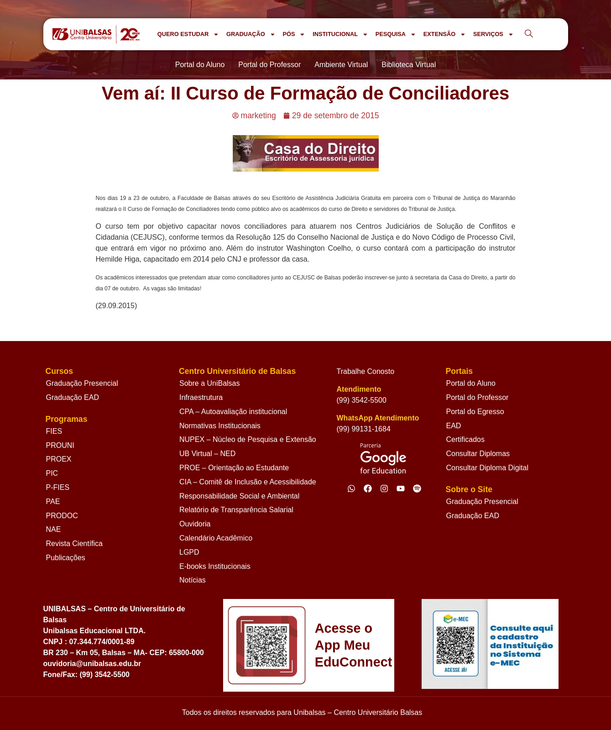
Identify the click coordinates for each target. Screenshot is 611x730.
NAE (53, 529)
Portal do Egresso (475, 411)
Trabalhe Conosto (366, 371)
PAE (53, 501)
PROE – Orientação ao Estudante (234, 468)
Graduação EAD (72, 397)
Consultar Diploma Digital (487, 468)
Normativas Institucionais (220, 426)
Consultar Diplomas (478, 453)
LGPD (189, 552)
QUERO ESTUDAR (188, 34)
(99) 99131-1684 (364, 429)
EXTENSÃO (444, 34)
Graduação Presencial (82, 383)
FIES (54, 431)
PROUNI (60, 445)
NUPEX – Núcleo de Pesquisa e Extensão (247, 439)
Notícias (192, 580)
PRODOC (62, 516)
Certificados (465, 439)
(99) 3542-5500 (361, 400)
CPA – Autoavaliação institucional (233, 411)
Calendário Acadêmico (215, 538)
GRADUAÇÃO (250, 34)
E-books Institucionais (215, 566)
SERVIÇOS (493, 34)
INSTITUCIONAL (340, 34)
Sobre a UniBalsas (209, 383)
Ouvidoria (194, 524)
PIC (52, 473)
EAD (453, 426)
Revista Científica (74, 543)
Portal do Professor (477, 397)
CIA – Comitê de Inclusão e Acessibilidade (247, 482)
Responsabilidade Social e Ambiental (239, 496)
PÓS (293, 34)
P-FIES (58, 487)
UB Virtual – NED (207, 453)
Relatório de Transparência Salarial (236, 510)
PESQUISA (396, 34)
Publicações (65, 558)
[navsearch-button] (529, 34)
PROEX (59, 459)
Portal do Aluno (471, 383)
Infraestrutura (201, 397)
